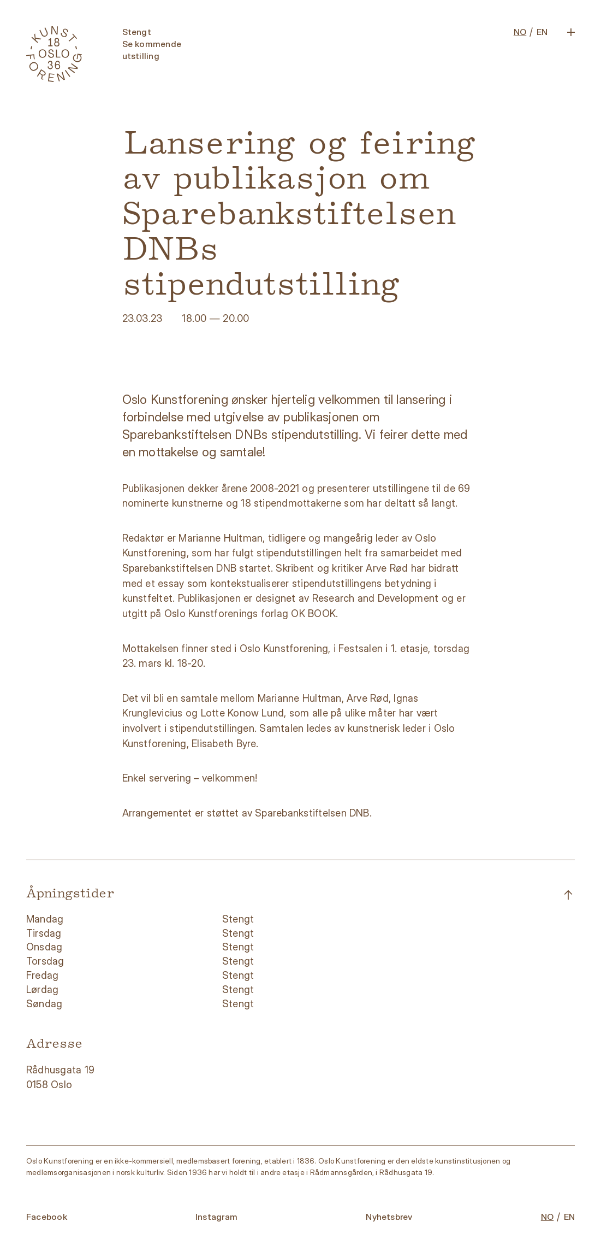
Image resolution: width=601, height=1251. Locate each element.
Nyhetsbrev (389, 1217)
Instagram (216, 1217)
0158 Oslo (50, 1084)
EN (542, 32)
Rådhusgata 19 (61, 1070)
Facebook (46, 1217)
